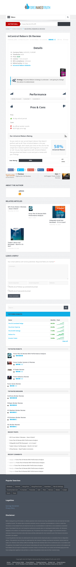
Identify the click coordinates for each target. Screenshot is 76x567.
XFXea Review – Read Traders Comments (21, 449)
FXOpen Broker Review (15, 403)
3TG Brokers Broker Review (16, 417)
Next (57, 174)
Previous (20, 174)
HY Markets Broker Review (16, 410)
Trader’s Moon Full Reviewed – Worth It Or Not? (15, 244)
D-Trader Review (18, 369)
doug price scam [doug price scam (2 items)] (36, 486)
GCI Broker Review (13, 425)
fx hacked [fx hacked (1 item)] (23, 490)
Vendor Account (16, 99)
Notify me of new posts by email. (20, 291)
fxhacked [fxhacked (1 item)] (32, 490)
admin (15, 39)
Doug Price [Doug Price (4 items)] (25, 486)
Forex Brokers (61, 562)
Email (65, 39)
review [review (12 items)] (58, 490)
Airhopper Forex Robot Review (52, 177)
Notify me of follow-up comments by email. (23, 287)
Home (8, 562)
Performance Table (18, 562)
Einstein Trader (12, 338)
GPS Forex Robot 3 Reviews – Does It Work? (17, 208)
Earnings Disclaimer (12, 506)
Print (60, 39)
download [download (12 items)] (47, 486)
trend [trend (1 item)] (14, 493)
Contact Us (10, 564)
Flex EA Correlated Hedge (15, 323)
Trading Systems (41, 562)
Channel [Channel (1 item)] (17, 486)
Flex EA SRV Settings (14, 331)
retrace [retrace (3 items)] (50, 490)
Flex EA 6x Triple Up (14, 327)
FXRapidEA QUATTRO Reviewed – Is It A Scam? (57, 221)
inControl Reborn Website (21, 65)
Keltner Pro (11, 334)
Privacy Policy (10, 508)
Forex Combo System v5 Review (24, 362)
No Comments (44, 39)
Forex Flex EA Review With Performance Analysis (37, 214)
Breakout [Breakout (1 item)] (9, 486)
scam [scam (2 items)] (8, 493)
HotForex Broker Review (15, 396)
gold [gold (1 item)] (39, 490)
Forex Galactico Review (21, 377)
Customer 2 (36, 99)
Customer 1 (27, 99)
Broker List (51, 562)
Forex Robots (35, 39)
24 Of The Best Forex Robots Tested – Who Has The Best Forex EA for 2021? (39, 564)
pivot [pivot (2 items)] (44, 490)
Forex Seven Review (14, 384)
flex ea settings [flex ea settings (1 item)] (58, 486)
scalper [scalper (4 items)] (64, 490)
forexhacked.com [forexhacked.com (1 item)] (12, 490)
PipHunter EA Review (23, 176)
